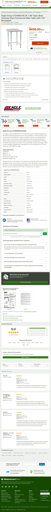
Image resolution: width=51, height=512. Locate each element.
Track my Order (45, 496)
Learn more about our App (39, 473)
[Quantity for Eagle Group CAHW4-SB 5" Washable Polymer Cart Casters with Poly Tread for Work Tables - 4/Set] (18, 126)
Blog (16, 493)
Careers (30, 496)
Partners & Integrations (6, 501)
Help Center (44, 493)
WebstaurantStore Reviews (20, 501)
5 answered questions (18, 24)
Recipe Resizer (4, 499)
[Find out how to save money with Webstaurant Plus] (2, 119)
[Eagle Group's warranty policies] (25, 300)
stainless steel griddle (42, 452)
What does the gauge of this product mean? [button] (14, 257)
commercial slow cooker (18, 452)
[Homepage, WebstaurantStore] (25, 2)
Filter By (20, 364)
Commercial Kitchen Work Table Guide (18, 320)
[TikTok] (13, 487)
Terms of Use (31, 236)
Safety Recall (17, 502)
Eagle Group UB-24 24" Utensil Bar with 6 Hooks (40, 120)
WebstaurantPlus (4, 493)
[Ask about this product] (25, 234)
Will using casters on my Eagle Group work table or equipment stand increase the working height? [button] (23, 266)
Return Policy (31, 501)
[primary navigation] (4, 2)
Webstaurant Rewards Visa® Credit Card (41, 48)
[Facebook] (9, 487)
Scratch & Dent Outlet (19, 494)
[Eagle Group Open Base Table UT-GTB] (9, 300)
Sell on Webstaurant (33, 499)
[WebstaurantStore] (18, 479)
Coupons (16, 497)
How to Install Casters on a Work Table (17, 316)
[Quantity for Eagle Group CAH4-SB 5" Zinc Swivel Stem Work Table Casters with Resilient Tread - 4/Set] (3, 126)
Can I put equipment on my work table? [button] (13, 253)
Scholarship (31, 497)
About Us (31, 493)
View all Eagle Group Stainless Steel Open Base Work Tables (33, 108)
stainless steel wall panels (18, 455)
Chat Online (43, 498)
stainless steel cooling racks (31, 452)
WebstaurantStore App (6, 496)
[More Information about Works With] (8, 116)
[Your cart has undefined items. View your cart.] (48, 2)
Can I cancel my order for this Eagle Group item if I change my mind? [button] (20, 244)
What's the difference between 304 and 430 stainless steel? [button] (18, 261)
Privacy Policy (37, 236)
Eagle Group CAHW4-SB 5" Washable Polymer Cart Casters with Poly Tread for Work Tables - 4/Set (26, 120)
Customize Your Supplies (6, 497)
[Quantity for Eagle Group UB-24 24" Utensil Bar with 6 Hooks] (32, 126)
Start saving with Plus (14, 473)
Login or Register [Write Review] (25, 357)
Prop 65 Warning (20, 215)
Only (30, 27)
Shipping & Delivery (45, 500)
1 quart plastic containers (7, 452)
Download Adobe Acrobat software (30, 311)
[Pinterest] (16, 487)
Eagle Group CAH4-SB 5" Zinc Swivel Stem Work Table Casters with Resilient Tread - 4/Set (11, 120)
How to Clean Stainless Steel (15, 318)
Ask (45, 233)
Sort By (3, 364)
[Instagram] (2, 487)
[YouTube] (6, 487)
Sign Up (42, 464)
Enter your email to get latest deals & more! (13, 464)
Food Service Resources (20, 499)
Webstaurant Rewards (5, 494)
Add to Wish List (39, 52)
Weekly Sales (17, 496)
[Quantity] (30, 43)
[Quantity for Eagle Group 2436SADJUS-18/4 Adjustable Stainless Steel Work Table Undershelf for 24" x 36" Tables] (47, 126)
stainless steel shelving (6, 455)
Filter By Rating (37, 364)
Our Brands (31, 494)
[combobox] (25, 6)
